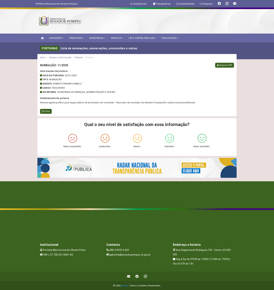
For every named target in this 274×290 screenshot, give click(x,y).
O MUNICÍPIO (56, 38)
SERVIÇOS (117, 38)
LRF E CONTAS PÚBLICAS (142, 38)
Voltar (46, 111)
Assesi (124, 285)
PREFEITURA (76, 38)
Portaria (78, 57)
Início (43, 57)
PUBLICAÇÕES (170, 38)
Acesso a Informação (60, 57)
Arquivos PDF (224, 65)
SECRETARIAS (97, 38)
